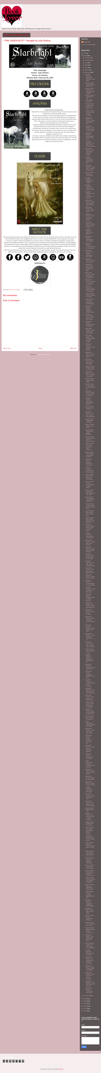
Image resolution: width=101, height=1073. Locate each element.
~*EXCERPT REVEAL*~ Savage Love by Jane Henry (90, 667)
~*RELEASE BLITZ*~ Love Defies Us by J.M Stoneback (89, 803)
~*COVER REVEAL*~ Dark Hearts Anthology (89, 789)
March (87, 70)
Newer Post (7, 348)
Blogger (61, 1069)
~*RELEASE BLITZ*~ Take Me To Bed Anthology (89, 362)
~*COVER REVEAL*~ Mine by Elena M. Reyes (89, 952)
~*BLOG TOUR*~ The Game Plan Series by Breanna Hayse (90, 439)
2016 (85, 1006)
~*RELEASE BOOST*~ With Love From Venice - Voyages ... (89, 975)
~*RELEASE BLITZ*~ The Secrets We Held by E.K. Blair (89, 267)
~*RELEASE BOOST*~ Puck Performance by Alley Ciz (90, 983)
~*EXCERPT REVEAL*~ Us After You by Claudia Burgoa (90, 144)
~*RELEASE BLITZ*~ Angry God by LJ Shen (90, 783)
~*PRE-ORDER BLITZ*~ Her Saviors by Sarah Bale (89, 477)
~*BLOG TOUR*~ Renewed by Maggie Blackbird (89, 432)
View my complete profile (88, 44)
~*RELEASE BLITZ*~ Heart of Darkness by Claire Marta (89, 968)
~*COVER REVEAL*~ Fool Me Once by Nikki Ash (90, 590)
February (87, 72)
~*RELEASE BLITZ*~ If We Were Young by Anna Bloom (89, 374)
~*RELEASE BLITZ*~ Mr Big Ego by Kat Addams (90, 542)
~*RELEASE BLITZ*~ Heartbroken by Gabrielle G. (90, 324)
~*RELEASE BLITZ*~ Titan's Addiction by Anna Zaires (90, 331)
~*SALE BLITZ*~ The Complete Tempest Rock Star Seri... (89, 499)
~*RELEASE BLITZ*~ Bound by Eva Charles (90, 576)
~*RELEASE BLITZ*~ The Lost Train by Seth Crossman (90, 644)
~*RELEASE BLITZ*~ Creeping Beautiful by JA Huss (89, 674)
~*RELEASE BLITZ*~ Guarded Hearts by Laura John (90, 246)
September (88, 60)
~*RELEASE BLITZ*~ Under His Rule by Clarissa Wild (89, 275)
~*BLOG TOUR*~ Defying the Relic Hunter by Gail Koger (90, 492)
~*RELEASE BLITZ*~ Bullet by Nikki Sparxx (90, 778)
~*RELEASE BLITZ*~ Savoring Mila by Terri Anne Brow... (89, 136)
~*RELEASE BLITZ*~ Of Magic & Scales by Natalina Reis (90, 121)
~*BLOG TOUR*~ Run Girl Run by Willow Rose (90, 84)
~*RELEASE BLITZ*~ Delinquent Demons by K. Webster (89, 401)
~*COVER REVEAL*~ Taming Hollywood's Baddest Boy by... (89, 658)
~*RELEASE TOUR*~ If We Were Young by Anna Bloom (89, 289)
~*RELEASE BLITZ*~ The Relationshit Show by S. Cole (89, 937)
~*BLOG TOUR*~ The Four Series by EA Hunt (90, 924)
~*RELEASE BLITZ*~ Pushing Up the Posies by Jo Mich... (90, 628)
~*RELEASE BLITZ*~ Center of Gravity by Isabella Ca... (90, 282)
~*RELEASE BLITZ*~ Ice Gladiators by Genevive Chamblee (89, 960)
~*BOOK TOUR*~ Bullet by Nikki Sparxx (89, 380)
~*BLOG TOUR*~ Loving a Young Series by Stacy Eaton (90, 506)
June (86, 62)
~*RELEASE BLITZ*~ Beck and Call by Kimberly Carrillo (89, 151)
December (88, 57)
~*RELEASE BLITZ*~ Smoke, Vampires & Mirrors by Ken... (88, 739)
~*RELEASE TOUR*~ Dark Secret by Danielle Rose (89, 698)
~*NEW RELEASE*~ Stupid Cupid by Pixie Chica (90, 724)
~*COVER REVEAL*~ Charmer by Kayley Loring (89, 187)
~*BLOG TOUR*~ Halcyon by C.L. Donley (90, 426)
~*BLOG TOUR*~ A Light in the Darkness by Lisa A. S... (89, 106)
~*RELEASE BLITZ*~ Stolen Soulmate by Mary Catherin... (90, 203)
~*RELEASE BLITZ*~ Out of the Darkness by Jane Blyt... (89, 556)
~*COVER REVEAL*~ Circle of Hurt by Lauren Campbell (90, 683)
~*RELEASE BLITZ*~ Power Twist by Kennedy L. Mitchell (90, 748)
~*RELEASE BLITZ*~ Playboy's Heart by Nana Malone (90, 347)
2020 (85, 55)
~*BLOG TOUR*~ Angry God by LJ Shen (89, 408)
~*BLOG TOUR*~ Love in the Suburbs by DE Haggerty (89, 91)
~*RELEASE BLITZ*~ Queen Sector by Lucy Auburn (90, 772)
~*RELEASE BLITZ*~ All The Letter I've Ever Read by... (90, 225)
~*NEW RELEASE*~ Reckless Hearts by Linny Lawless (90, 764)
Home (40, 348)
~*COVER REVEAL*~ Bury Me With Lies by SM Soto (89, 160)
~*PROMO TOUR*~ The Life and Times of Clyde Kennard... (89, 816)
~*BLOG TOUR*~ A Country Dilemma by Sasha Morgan (89, 301)
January (87, 995)
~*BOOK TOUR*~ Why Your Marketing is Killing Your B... (89, 887)
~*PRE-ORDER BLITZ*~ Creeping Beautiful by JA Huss (89, 894)
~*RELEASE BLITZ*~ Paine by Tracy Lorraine (89, 612)
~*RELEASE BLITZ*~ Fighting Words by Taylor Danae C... (89, 597)
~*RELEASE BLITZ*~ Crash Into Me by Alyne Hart (89, 731)
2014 (85, 1011)
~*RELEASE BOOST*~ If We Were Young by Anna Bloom (90, 168)
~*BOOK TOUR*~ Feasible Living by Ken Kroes (89, 368)
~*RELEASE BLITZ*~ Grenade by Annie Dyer (89, 990)
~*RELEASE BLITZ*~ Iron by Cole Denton (90, 260)
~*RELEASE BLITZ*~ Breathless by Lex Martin (89, 756)
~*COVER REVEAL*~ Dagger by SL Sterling (89, 180)
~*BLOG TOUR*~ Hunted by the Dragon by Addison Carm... (90, 873)
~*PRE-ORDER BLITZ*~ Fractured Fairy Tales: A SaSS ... (89, 846)
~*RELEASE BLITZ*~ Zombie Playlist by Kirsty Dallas (90, 583)
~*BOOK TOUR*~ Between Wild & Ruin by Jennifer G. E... (90, 930)
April (86, 67)
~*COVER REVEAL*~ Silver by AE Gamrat (89, 232)
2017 (85, 1003)
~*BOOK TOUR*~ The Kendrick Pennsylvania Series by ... (89, 455)
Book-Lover (86, 42)
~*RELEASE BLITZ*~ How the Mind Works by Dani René (90, 711)
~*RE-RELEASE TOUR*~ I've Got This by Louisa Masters (89, 945)
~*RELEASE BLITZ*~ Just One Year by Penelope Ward (90, 414)
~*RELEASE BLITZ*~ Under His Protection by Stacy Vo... (89, 393)
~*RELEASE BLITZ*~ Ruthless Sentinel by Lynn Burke (88, 462)
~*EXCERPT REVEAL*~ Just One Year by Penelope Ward (90, 691)
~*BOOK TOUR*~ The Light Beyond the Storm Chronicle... (89, 446)
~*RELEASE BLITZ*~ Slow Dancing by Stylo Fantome (89, 570)
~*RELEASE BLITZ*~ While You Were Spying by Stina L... (90, 619)
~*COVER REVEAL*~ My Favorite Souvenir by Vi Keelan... (89, 195)
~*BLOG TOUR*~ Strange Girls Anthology (89, 420)
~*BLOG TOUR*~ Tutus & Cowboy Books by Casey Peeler (89, 484)
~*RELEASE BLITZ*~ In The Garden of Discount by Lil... (89, 636)
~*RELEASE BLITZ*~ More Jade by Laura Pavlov (89, 355)
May (86, 65)
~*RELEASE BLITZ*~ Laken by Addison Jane (89, 796)
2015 (85, 1008)
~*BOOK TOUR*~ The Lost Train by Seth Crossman (89, 113)
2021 (85, 53)
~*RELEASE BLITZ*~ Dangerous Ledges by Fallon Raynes (89, 903)
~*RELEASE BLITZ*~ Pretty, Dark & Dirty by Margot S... (89, 549)
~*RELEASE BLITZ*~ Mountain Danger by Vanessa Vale (89, 309)
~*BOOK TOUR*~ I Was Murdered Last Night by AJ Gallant (90, 880)
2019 (85, 998)
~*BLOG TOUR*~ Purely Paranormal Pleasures (89, 918)
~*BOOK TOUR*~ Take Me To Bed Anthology (90, 295)
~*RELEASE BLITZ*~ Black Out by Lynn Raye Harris (89, 317)
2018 (85, 1001)
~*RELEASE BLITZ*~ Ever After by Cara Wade (89, 911)
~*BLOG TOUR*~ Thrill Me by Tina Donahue (89, 866)
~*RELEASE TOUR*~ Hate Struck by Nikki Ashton (89, 838)
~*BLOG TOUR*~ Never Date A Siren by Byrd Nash (89, 513)
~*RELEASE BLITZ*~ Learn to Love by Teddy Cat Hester (89, 217)
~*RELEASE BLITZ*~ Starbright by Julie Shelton (89, 239)
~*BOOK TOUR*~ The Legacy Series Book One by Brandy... (89, 830)
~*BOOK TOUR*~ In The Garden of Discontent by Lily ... (90, 386)
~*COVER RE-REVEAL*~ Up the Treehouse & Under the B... (90, 128)
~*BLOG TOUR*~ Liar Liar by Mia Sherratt (90, 650)
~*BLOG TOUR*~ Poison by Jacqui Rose (89, 174)
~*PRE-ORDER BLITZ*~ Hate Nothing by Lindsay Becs (89, 704)
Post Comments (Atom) (43, 354)
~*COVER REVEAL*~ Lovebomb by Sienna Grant (89, 470)
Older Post (73, 348)
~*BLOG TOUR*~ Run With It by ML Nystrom (89, 717)
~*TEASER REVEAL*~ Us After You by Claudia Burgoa (90, 563)
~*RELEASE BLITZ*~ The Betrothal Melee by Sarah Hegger (90, 338)
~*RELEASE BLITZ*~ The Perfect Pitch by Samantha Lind (90, 605)
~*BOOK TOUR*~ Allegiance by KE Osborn (89, 823)
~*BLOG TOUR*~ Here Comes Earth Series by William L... (90, 520)
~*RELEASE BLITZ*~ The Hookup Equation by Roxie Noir (89, 253)
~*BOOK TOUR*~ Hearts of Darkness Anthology (89, 861)
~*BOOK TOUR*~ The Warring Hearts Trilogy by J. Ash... (89, 854)
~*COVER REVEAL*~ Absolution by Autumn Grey (89, 536)
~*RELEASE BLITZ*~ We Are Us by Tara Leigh (89, 210)
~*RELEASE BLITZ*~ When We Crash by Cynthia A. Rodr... (89, 527)
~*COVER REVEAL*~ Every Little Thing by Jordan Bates (90, 77)
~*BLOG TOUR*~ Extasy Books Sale (89, 809)
